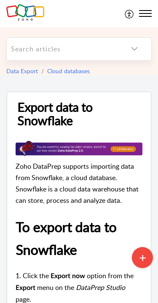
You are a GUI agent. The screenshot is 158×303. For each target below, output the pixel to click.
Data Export (22, 71)
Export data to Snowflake (54, 114)
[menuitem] (129, 13)
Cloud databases (68, 71)
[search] (62, 49)
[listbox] (134, 49)
